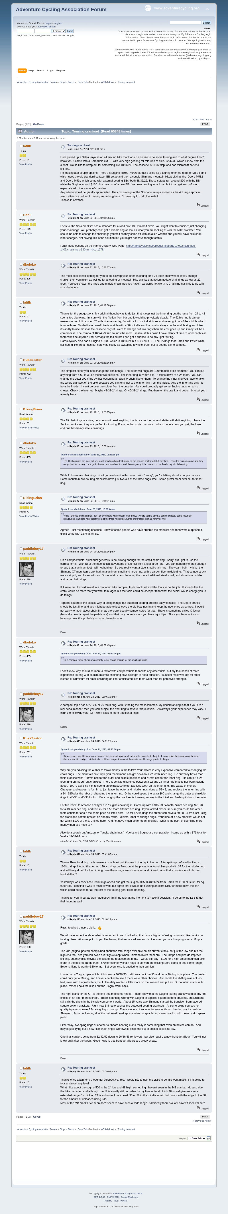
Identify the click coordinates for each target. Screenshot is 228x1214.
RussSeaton (33, 360)
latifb (27, 146)
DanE (27, 215)
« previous (198, 119)
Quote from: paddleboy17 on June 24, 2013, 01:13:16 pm (90, 653)
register (58, 23)
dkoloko (29, 264)
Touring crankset (78, 145)
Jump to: (182, 1138)
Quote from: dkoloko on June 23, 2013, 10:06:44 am (88, 509)
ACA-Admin (107, 82)
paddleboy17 (33, 548)
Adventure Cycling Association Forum (61, 9)
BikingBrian (32, 409)
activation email (46, 26)
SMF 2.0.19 (99, 1197)
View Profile (25, 164)
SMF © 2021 (113, 1197)
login (48, 23)
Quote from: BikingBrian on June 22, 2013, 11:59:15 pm (90, 454)
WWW (36, 427)
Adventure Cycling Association (127, 1193)
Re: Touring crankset (81, 214)
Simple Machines (129, 1197)
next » (208, 119)
